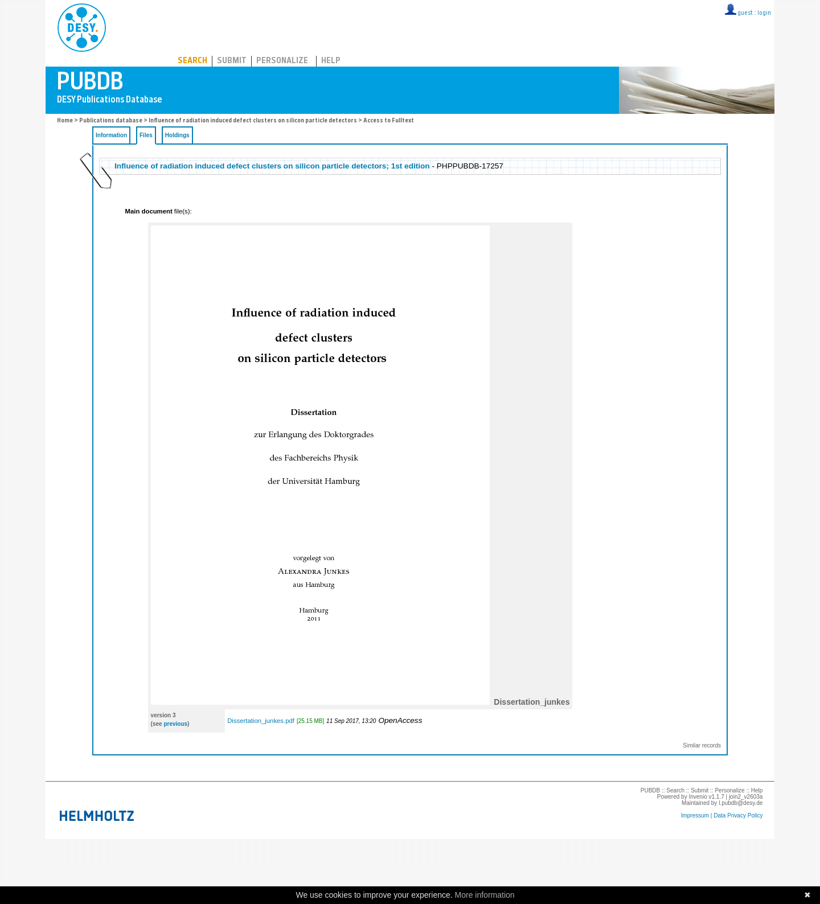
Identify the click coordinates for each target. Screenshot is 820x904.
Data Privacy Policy (738, 815)
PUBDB (132, 25)
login (764, 13)
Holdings (177, 135)
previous (175, 724)
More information (485, 894)
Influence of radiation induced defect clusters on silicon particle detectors (253, 121)
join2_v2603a (746, 797)
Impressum (695, 815)
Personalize (282, 61)
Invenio (697, 797)
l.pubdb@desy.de (740, 803)
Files (146, 135)
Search (192, 61)
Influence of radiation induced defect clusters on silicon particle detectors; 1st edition (272, 166)
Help (331, 61)
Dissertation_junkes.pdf (260, 720)
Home (65, 121)
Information (111, 135)
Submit (232, 61)
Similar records (702, 745)
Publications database (110, 121)
